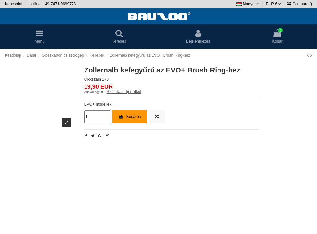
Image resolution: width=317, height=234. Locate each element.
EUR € (273, 4)
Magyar (247, 4)
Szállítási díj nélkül (124, 91)
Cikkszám (92, 79)
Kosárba (129, 116)
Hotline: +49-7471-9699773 (52, 4)
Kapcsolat (14, 4)
